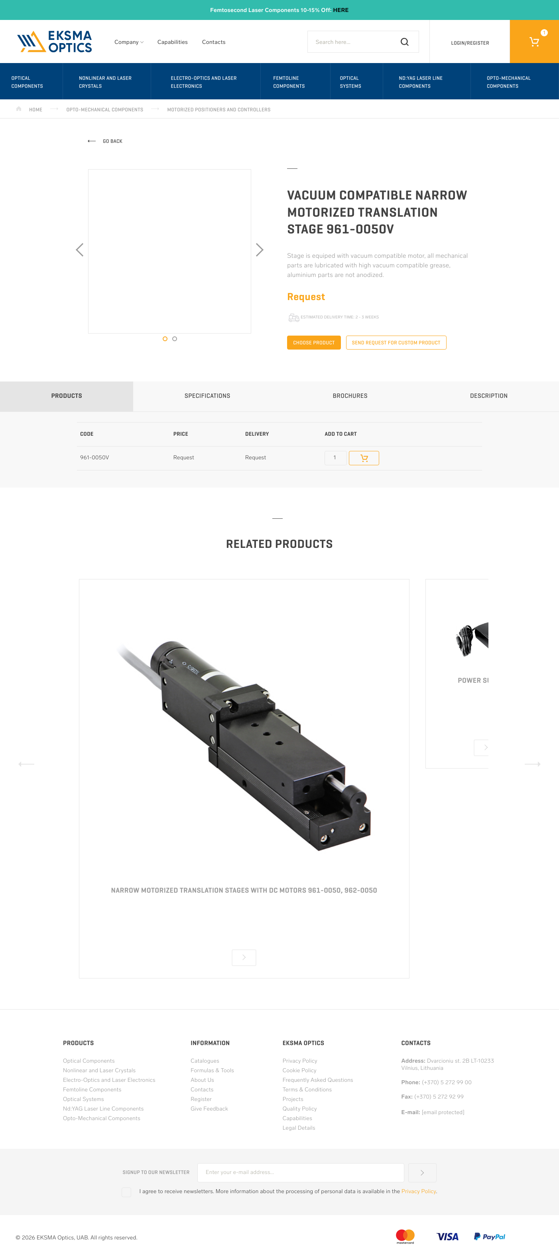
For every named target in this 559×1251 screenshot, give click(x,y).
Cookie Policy (300, 1071)
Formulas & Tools (212, 1071)
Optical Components (27, 82)
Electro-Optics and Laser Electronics (203, 82)
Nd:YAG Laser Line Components (421, 82)
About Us (202, 1080)
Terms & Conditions (307, 1090)
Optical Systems (350, 82)
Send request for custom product (396, 342)
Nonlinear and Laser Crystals (105, 82)
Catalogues (205, 1061)
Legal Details (299, 1128)
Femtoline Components (289, 82)
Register (201, 1100)
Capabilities (172, 42)
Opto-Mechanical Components (104, 109)
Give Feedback (209, 1109)
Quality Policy (300, 1109)
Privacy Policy (300, 1061)
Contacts (214, 42)
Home (35, 109)
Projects (293, 1100)
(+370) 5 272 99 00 (447, 1083)
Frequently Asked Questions (318, 1080)
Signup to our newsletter (155, 1172)
